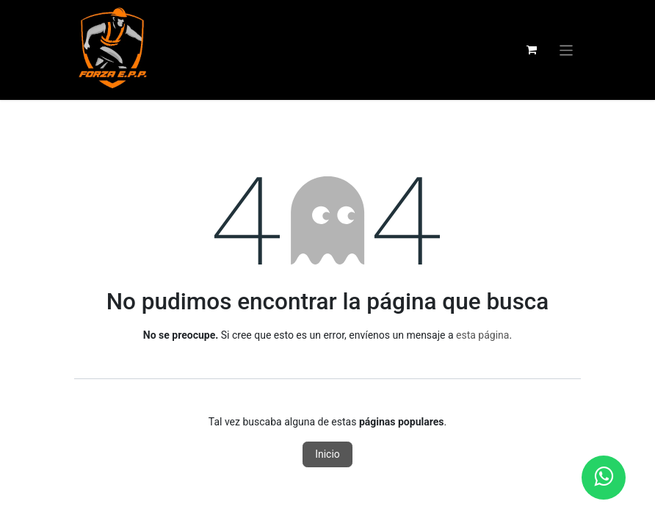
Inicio (327, 454)
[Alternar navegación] (566, 50)
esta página (482, 335)
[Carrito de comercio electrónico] (532, 50)
